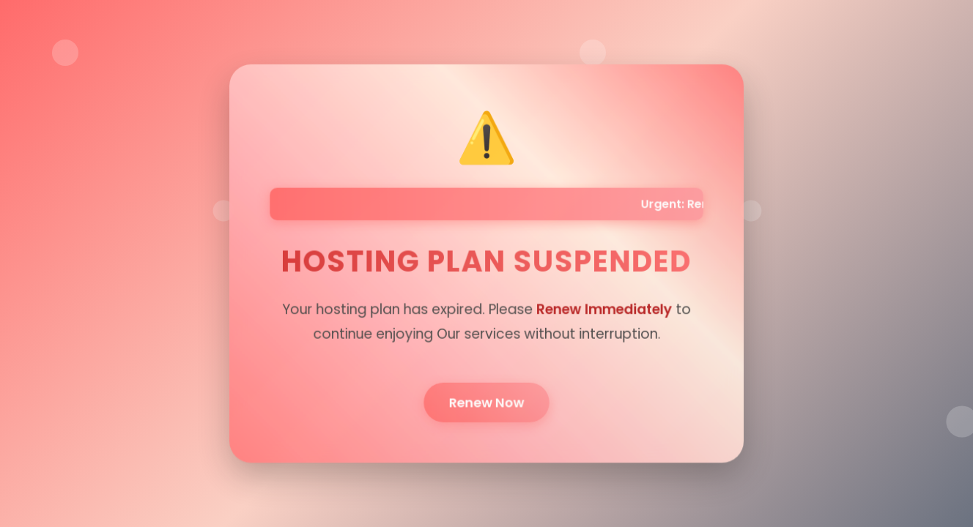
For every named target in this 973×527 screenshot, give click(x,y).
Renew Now (486, 400)
